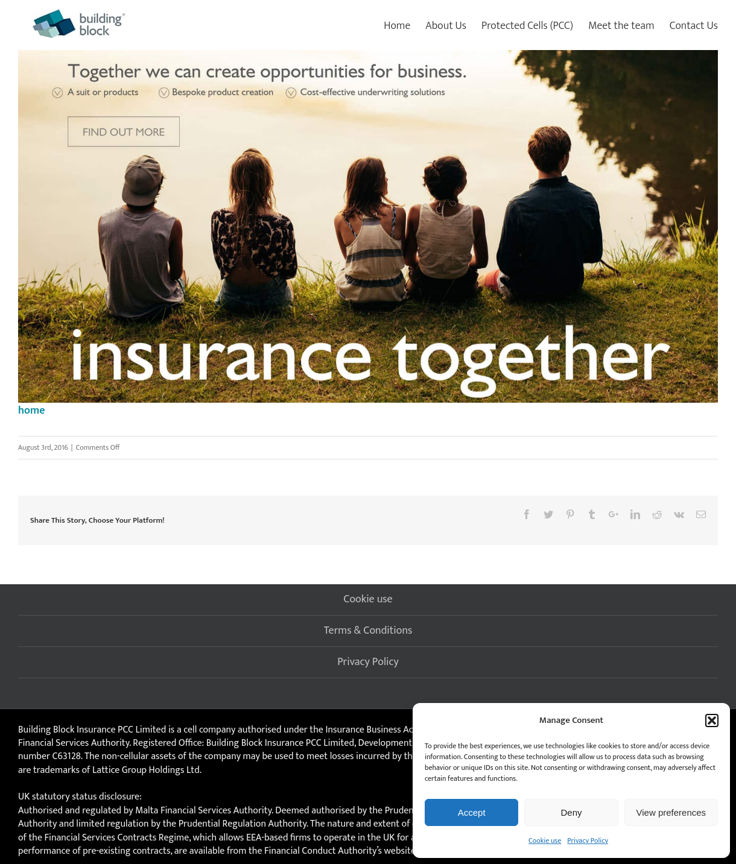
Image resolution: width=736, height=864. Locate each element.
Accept (472, 812)
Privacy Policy (587, 840)
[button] (712, 720)
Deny (571, 812)
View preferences (671, 812)
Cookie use (544, 840)
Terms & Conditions (368, 631)
